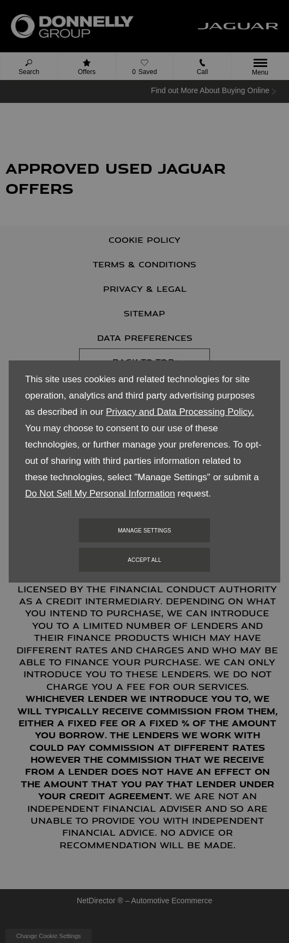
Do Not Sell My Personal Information (100, 493)
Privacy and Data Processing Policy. (180, 412)
